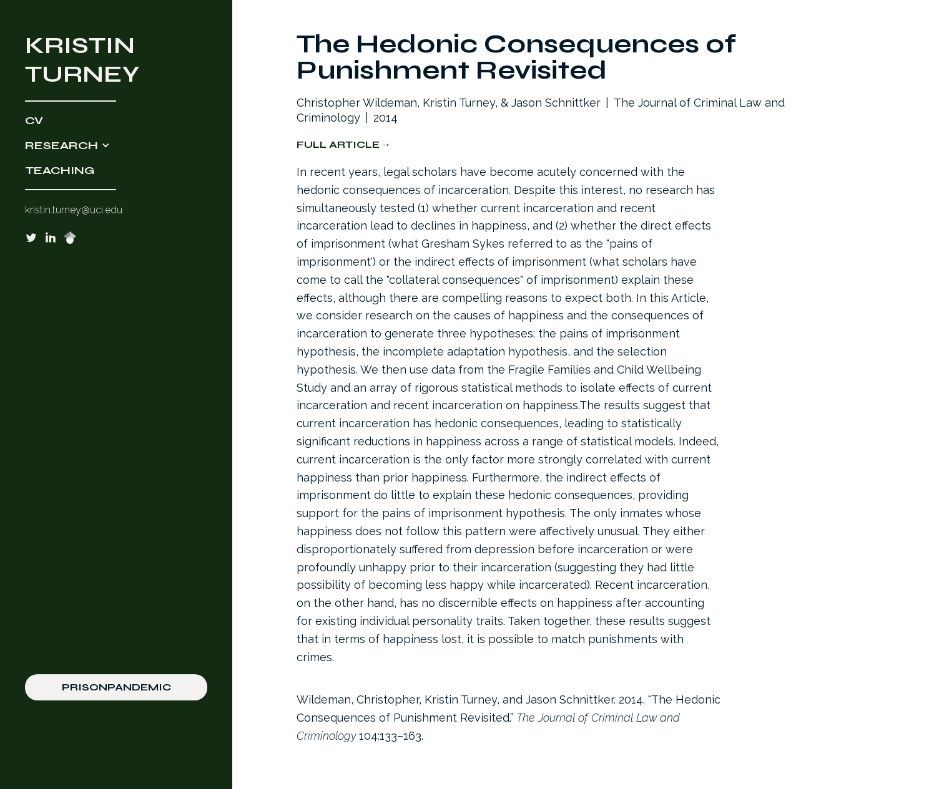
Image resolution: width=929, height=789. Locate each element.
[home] (116, 59)
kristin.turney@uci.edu (73, 210)
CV (34, 120)
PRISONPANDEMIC (116, 687)
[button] (116, 145)
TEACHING (60, 170)
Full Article (338, 144)
